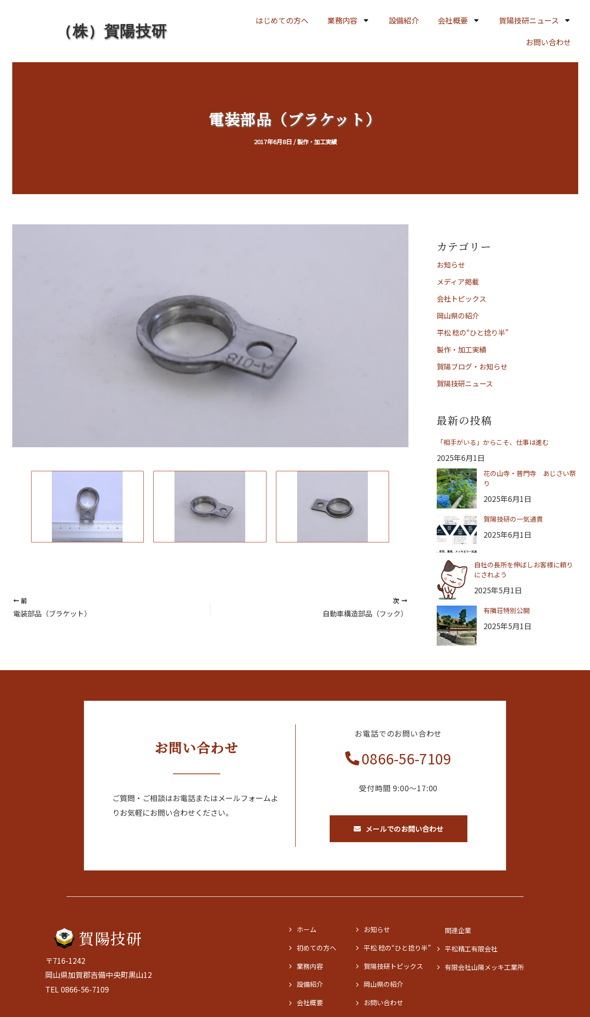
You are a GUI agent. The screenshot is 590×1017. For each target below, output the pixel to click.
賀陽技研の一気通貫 (513, 519)
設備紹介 (404, 20)
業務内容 (348, 20)
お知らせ (452, 264)
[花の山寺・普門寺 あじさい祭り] (457, 488)
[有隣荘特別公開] (457, 626)
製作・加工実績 (316, 141)
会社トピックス (463, 298)
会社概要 (459, 20)
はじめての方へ (282, 20)
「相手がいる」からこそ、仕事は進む (493, 442)
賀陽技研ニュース (535, 20)
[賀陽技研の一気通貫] (457, 534)
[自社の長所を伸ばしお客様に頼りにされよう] (452, 580)
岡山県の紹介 (459, 315)
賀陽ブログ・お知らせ (474, 366)
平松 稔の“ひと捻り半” (475, 332)
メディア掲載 (459, 281)
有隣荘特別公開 (506, 610)
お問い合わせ (548, 42)
